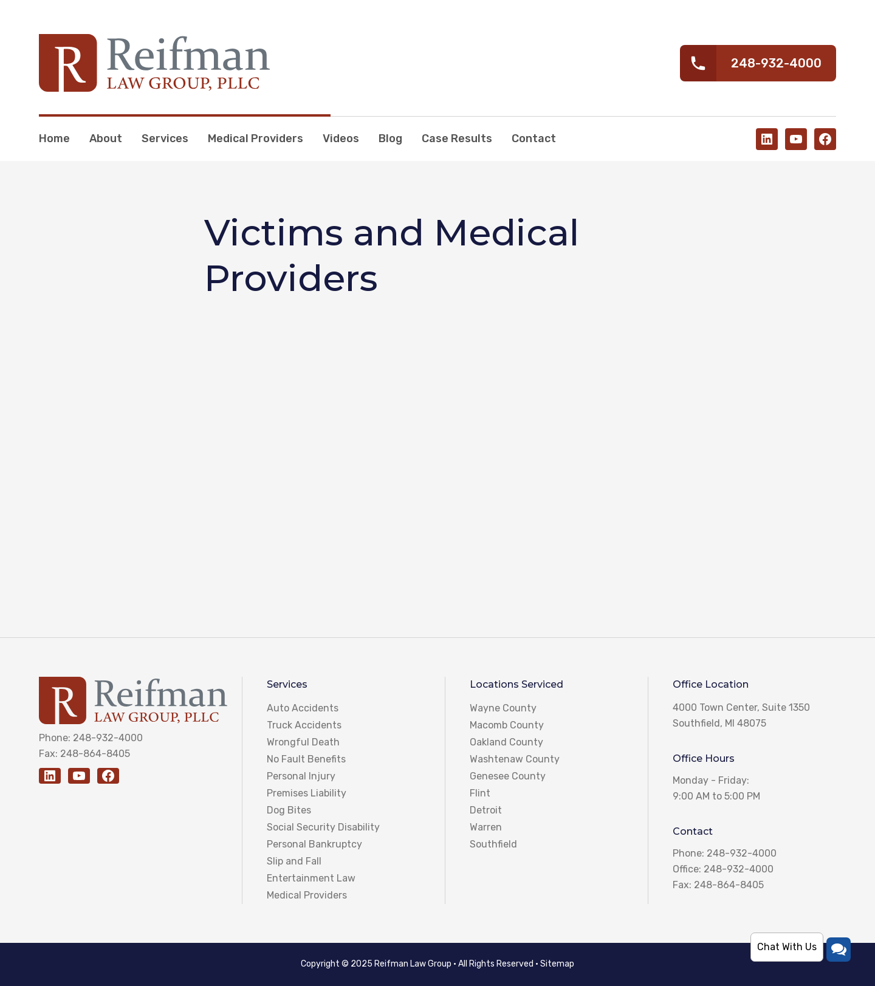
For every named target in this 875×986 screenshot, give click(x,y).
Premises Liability (306, 793)
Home (54, 138)
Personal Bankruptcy (314, 844)
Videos (341, 138)
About (105, 138)
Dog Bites (289, 810)
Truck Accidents (304, 725)
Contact (534, 138)
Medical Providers (255, 138)
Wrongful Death (303, 742)
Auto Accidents (302, 708)
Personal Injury (301, 776)
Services (165, 138)
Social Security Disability (323, 827)
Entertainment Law (311, 878)
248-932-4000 (108, 738)
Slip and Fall (294, 861)
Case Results (457, 138)
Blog (390, 138)
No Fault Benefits (306, 759)
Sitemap (557, 964)
